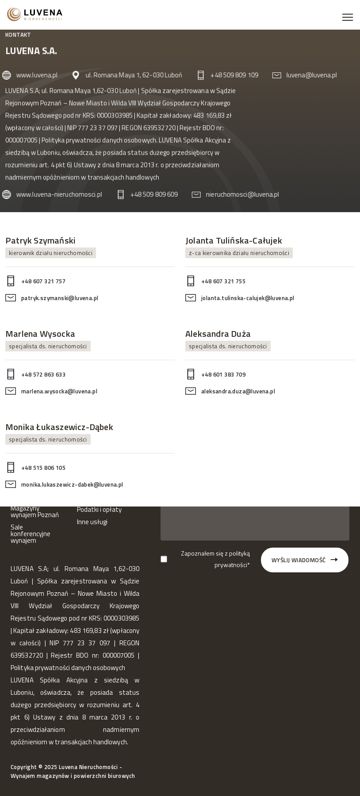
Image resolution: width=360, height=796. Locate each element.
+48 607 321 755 (223, 281)
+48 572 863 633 (43, 374)
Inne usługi (92, 522)
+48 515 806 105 (43, 468)
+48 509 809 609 (150, 194)
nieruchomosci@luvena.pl (238, 194)
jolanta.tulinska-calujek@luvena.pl (248, 297)
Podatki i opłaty (99, 509)
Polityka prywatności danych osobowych (99, 141)
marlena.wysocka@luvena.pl (59, 391)
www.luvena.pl (33, 75)
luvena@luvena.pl (308, 75)
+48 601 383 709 (223, 374)
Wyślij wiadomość (306, 560)
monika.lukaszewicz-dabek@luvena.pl (72, 484)
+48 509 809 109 (230, 75)
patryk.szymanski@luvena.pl (59, 297)
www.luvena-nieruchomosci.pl (55, 194)
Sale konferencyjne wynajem (30, 534)
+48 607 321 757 (43, 281)
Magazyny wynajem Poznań (35, 512)
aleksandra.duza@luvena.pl (238, 391)
